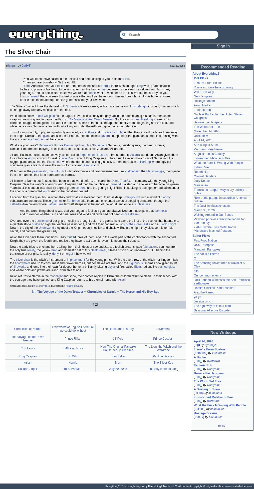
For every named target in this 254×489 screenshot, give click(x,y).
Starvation (98, 145)
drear (102, 250)
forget (69, 253)
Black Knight (167, 224)
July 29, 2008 (118, 369)
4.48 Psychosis (73, 348)
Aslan (134, 155)
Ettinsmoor (54, 162)
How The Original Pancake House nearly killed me (118, 348)
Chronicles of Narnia (101, 291)
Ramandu (116, 184)
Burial (58, 145)
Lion (126, 79)
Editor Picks (201, 236)
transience (41, 221)
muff (69, 237)
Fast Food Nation (205, 240)
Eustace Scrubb (111, 132)
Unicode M (201, 136)
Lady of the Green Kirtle (134, 224)
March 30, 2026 (204, 210)
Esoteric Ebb (202, 110)
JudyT (26, 65)
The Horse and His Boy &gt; (140, 291)
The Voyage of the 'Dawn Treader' (90, 119)
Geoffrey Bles (42, 285)
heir (103, 89)
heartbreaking (143, 119)
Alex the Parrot (204, 292)
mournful (54, 171)
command (32, 96)
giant (46, 136)
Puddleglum (132, 171)
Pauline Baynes (73, 285)
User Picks (200, 78)
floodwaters (22, 263)
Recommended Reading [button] (223, 67)
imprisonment (76, 259)
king (140, 86)
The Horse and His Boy (118, 329)
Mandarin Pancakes (207, 249)
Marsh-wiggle (155, 171)
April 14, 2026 (203, 140)
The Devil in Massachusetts (212, 206)
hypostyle (211, 345)
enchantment (36, 139)
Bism (137, 266)
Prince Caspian (44, 116)
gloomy (166, 197)
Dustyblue (213, 369)
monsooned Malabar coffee (212, 158)
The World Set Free (207, 127)
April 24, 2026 (203, 341)
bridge (36, 224)
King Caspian (27, 356)
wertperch (213, 401)
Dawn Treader (120, 181)
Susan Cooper (27, 369)
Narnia (105, 86)
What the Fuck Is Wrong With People (218, 163)
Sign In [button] (223, 46)
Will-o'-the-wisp (204, 92)
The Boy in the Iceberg (163, 369)
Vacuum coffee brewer (209, 149)
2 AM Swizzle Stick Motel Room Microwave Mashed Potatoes (215, 229)
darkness (161, 211)
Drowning (70, 145)
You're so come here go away (213, 87)
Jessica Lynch (203, 301)
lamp (54, 250)
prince (92, 93)
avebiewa (213, 361)
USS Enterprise (204, 245)
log (197, 345)
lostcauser (219, 353)
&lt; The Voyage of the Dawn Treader (57, 291)
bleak (94, 250)
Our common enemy (207, 275)
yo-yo (197, 297)
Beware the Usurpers (208, 122)
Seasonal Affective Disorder (212, 310)
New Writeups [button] (223, 332)
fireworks (20, 266)
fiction (199, 393)
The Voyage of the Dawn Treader (27, 338)
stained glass (166, 266)
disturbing (138, 106)
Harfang (145, 162)
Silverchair (163, 329)
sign (30, 158)
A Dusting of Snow (206, 145)
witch (46, 191)
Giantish (87, 165)
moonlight (56, 276)
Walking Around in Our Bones (213, 215)
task (60, 86)
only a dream (130, 214)
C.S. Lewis (70, 106)
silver (19, 259)
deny (55, 253)
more (222, 425)
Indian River (202, 167)
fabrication (150, 246)
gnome (56, 201)
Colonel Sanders (205, 176)
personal (200, 353)
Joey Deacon (202, 181)
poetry (199, 417)
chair (27, 259)
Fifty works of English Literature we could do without (73, 328)
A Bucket (200, 357)
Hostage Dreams (205, 101)
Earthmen (73, 201)
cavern (105, 136)
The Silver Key (163, 362)
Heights (84, 145)
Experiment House (92, 155)
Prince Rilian (66, 158)
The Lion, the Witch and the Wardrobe (163, 348)
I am (27, 86)
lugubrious (136, 263)
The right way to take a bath (212, 306)
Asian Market (202, 105)
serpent (80, 188)
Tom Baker (118, 356)
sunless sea (142, 204)
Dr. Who (72, 356)
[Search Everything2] (169, 34)
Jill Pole (89, 132)
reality (31, 250)
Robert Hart (201, 172)
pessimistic (39, 171)
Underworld (46, 228)
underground (131, 197)
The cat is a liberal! (206, 254)
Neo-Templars (203, 96)
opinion (200, 409)
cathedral (16, 204)
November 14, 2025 (207, 131)
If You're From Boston (208, 83)
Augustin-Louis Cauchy (209, 154)
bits (196, 271)
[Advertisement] (127, 12)
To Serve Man (73, 369)
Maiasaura (201, 185)
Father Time (55, 204)
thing (10, 65)
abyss (111, 266)
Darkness (45, 145)
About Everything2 (206, 73)
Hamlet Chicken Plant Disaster (214, 288)
